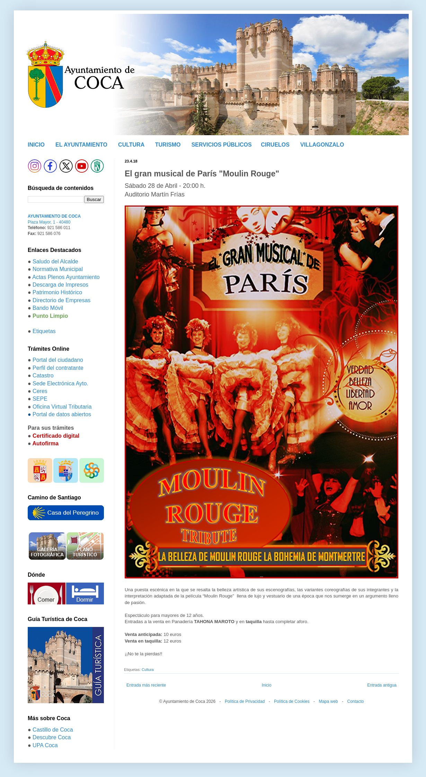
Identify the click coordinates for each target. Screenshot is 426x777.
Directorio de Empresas (61, 300)
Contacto (355, 701)
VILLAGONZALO (322, 145)
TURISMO (168, 145)
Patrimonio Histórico (57, 292)
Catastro (43, 375)
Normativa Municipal (58, 269)
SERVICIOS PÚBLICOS (222, 145)
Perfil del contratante (58, 368)
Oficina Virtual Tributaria (62, 407)
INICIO (36, 145)
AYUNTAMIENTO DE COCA (54, 216)
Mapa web (328, 701)
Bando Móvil (48, 308)
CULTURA (131, 145)
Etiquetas (44, 331)
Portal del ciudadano (58, 360)
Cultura (148, 669)
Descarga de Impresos (60, 285)
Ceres (40, 391)
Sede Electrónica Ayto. (60, 383)
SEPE (40, 399)
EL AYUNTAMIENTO (81, 145)
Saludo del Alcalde (55, 261)
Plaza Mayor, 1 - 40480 (49, 222)
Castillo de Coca (53, 730)
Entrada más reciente (146, 685)
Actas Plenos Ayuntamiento (66, 277)
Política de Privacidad (245, 701)
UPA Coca (45, 745)
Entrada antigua (382, 685)
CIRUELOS (275, 145)
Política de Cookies (292, 701)
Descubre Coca (52, 737)
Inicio (267, 685)
